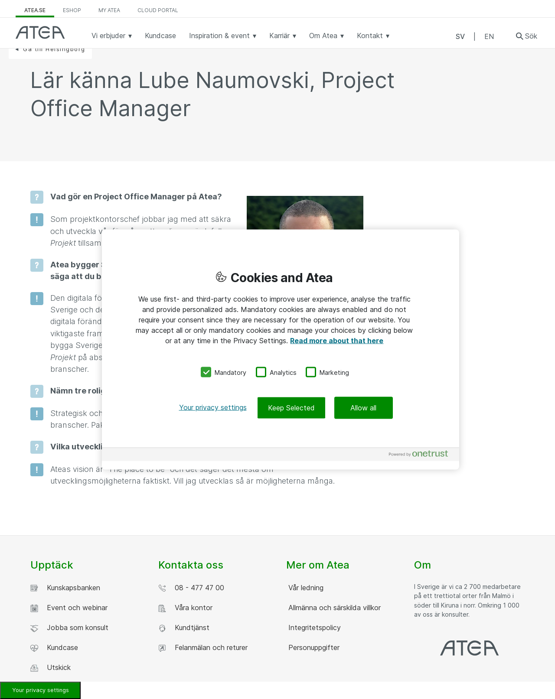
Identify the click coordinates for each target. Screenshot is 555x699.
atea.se (35, 10)
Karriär (282, 35)
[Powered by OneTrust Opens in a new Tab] (422, 455)
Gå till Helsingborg (54, 49)
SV (460, 36)
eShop (72, 10)
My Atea (109, 10)
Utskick (50, 667)
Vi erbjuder (111, 35)
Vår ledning (304, 587)
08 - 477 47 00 (191, 587)
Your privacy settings (40, 690)
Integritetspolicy (313, 627)
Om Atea (326, 35)
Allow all (363, 407)
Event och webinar (69, 607)
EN (489, 36)
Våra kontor (185, 607)
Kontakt (373, 35)
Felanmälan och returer (203, 647)
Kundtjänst (183, 627)
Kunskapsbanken (65, 587)
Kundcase (160, 35)
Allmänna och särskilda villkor (333, 607)
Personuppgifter (313, 647)
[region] (280, 349)
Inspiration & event (222, 35)
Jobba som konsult (69, 627)
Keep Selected (291, 407)
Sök (531, 36)
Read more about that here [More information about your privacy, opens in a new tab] (336, 340)
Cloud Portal (157, 10)
